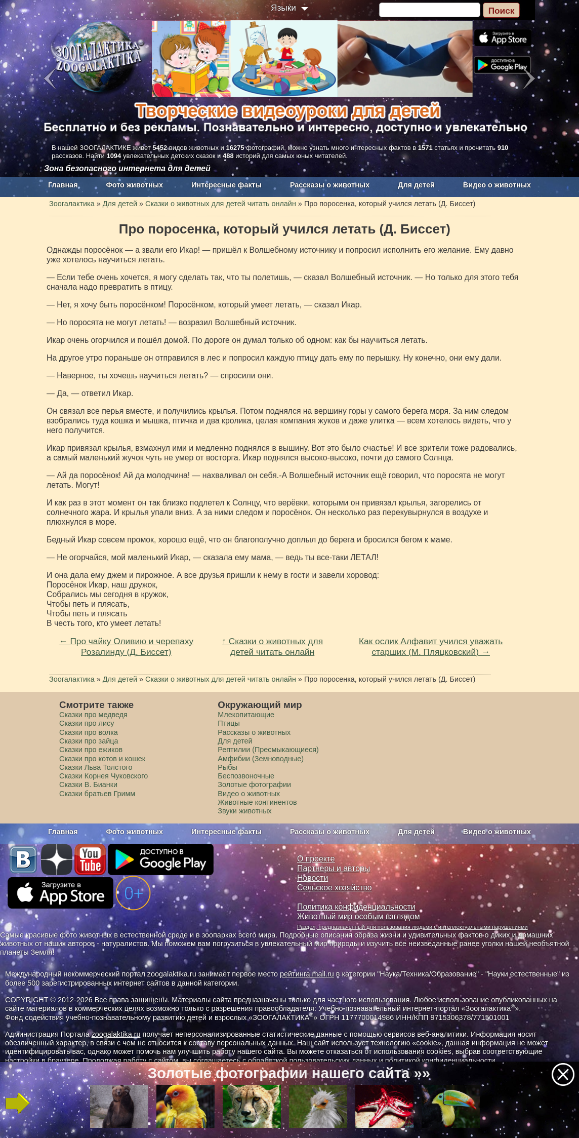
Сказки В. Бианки (88, 784)
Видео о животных (497, 185)
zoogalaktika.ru (116, 1034)
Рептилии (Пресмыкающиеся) (268, 749)
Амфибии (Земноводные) (261, 759)
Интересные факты (226, 185)
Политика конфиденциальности (356, 906)
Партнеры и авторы (333, 868)
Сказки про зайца (88, 741)
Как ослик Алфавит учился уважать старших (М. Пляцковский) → (431, 646)
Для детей (416, 185)
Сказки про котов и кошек (102, 759)
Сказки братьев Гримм (97, 794)
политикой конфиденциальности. (441, 1060)
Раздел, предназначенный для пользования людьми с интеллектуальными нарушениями (412, 927)
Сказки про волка (88, 732)
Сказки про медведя (93, 715)
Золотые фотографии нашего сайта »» (289, 1073)
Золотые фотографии (254, 784)
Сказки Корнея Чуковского (103, 776)
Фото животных (134, 185)
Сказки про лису (86, 723)
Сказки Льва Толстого (96, 767)
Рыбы (227, 767)
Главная (63, 185)
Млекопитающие (246, 715)
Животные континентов (257, 802)
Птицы (229, 723)
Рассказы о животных (329, 185)
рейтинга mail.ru (307, 974)
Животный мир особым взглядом (358, 916)
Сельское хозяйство (334, 887)
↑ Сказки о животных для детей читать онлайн (272, 646)
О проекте (316, 858)
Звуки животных (244, 811)
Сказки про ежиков (90, 749)
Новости (312, 878)
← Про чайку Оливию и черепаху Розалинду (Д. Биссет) (126, 646)
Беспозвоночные (246, 776)
